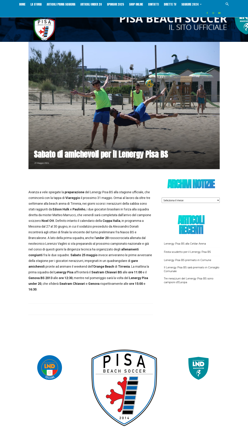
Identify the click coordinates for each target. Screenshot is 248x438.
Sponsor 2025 (125, 4)
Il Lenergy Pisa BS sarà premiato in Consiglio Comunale (191, 260)
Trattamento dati (201, 434)
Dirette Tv (180, 4)
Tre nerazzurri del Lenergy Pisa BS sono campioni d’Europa (188, 271)
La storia (45, 4)
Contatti (163, 4)
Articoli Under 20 (101, 4)
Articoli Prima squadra (70, 4)
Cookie (216, 434)
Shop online (146, 4)
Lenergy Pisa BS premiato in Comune (187, 251)
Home (32, 4)
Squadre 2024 (201, 4)
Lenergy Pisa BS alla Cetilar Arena (185, 235)
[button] (227, 4)
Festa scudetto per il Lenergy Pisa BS (187, 243)
